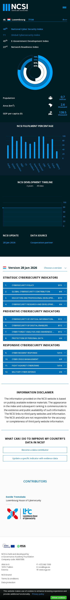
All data (40, 185)
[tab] (35, 285)
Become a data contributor (35, 450)
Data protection (8, 582)
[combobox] (55, 268)
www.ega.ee (44, 569)
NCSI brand (6, 574)
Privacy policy (38, 594)
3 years (30, 185)
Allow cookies (58, 597)
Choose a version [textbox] (53, 267)
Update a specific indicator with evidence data (35, 458)
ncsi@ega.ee (44, 567)
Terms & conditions (10, 578)
